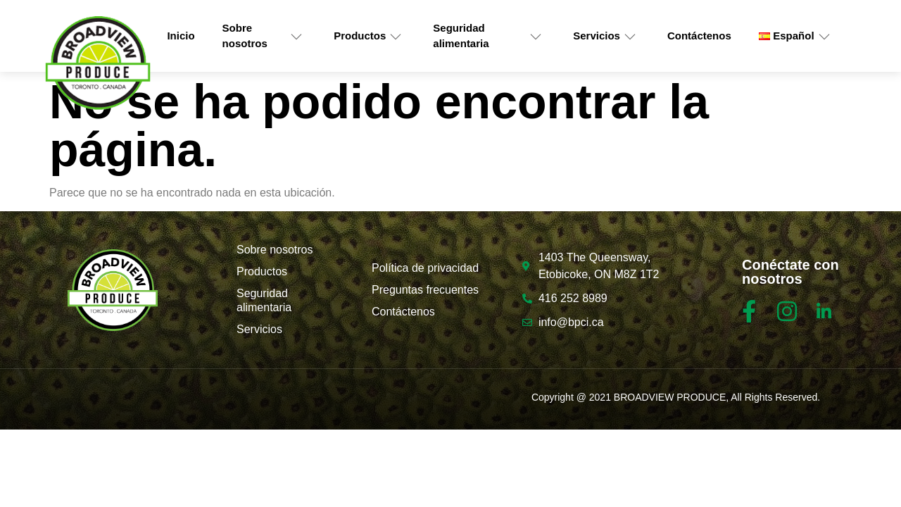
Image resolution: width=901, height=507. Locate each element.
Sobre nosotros (262, 36)
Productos (368, 36)
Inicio (180, 36)
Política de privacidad (425, 268)
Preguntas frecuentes (425, 290)
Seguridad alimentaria (487, 36)
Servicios (604, 36)
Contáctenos (699, 36)
